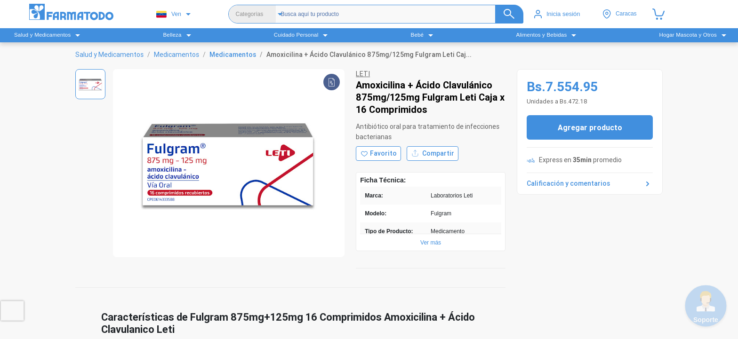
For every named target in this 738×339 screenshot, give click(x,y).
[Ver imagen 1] (90, 84)
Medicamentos (176, 54)
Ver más (430, 242)
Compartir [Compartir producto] (432, 153)
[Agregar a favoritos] (378, 153)
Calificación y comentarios (590, 184)
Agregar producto (590, 127)
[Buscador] (393, 14)
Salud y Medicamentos (109, 54)
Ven (168, 14)
